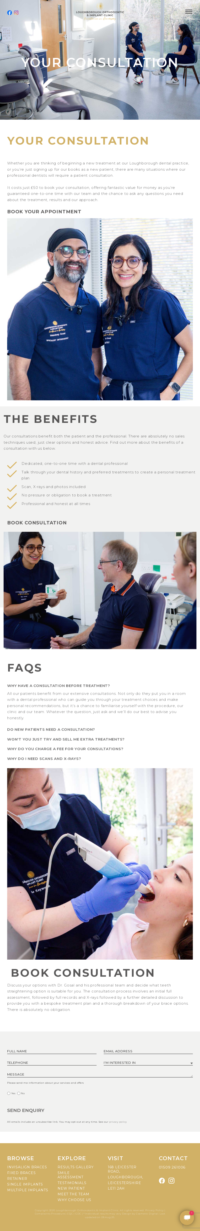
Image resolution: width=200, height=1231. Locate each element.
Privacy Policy (154, 1210)
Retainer (17, 1178)
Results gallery (76, 1167)
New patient (71, 1188)
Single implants (25, 1184)
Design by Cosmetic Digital (140, 1213)
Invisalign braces (27, 1167)
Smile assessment (70, 1175)
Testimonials (72, 1183)
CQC (70, 1213)
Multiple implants (27, 1190)
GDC (78, 1213)
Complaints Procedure (50, 1213)
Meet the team (73, 1194)
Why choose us (74, 1200)
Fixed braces (21, 1173)
